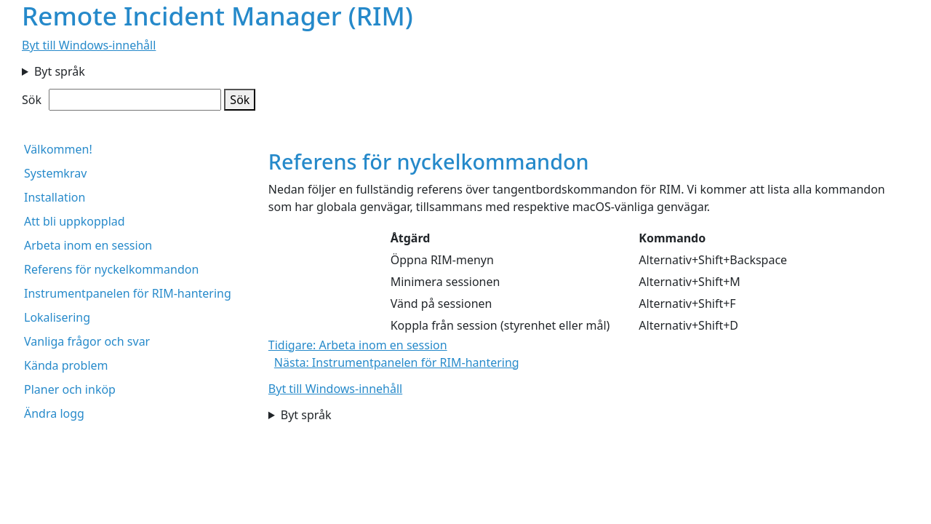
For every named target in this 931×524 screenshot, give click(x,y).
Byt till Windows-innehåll (89, 45)
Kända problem (66, 365)
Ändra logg (54, 413)
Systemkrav (55, 173)
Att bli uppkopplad (74, 221)
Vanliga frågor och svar (87, 341)
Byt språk (59, 71)
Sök (31, 100)
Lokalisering (57, 317)
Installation (54, 197)
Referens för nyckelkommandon (111, 269)
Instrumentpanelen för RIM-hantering (127, 293)
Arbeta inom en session (88, 245)
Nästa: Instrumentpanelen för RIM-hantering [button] (396, 362)
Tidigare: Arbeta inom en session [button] (357, 345)
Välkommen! (58, 149)
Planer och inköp (70, 389)
